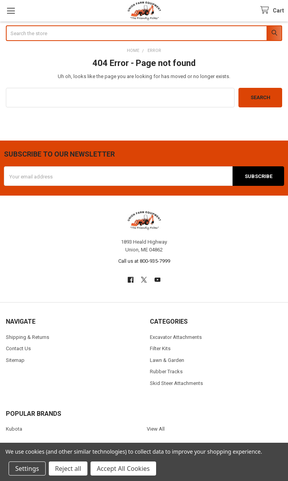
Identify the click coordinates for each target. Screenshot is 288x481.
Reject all (68, 468)
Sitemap (15, 360)
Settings (27, 468)
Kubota (14, 429)
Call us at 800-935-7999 (144, 261)
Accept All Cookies (123, 468)
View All (156, 429)
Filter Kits (160, 348)
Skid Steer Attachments (176, 383)
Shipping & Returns (27, 337)
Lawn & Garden (167, 360)
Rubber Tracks (166, 371)
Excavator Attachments (176, 337)
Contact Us (18, 348)
